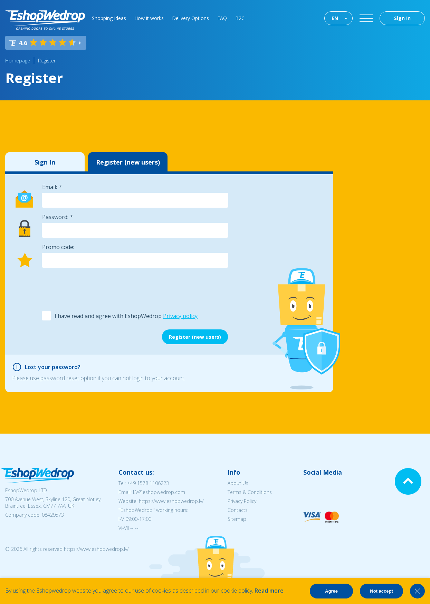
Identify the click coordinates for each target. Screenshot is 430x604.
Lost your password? (52, 367)
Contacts (238, 510)
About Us (238, 483)
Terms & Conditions (250, 492)
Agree (331, 591)
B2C (240, 18)
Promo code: (58, 247)
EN (335, 18)
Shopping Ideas (109, 18)
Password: (55, 217)
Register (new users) (128, 162)
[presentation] (93, 288)
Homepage (17, 60)
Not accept (381, 591)
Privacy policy (180, 316)
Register (47, 60)
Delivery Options (190, 18)
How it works (149, 18)
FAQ (222, 18)
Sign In (402, 18)
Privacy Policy (242, 501)
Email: (49, 187)
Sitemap (237, 519)
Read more (269, 590)
